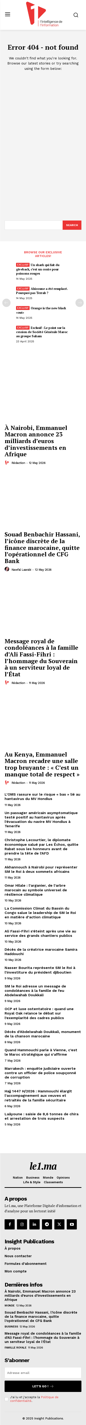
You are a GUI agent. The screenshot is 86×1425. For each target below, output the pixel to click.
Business (11, 1326)
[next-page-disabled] (79, 303)
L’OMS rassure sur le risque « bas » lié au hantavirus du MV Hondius (42, 796)
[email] (43, 1372)
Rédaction (18, 463)
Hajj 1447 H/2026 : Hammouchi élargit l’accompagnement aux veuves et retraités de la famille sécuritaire (38, 1095)
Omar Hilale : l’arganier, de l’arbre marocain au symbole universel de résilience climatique (36, 889)
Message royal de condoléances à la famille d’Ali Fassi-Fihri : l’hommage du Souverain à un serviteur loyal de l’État (41, 657)
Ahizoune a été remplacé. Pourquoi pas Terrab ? (42, 290)
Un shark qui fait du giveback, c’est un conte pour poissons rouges (37, 269)
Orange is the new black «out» (41, 310)
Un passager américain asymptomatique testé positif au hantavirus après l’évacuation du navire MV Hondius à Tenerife (41, 819)
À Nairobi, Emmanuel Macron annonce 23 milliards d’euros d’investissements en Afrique (36, 441)
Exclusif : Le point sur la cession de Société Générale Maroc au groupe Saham (42, 331)
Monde (10, 1305)
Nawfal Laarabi (21, 569)
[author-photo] (8, 462)
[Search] (72, 225)
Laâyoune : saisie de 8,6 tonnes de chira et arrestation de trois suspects (41, 1116)
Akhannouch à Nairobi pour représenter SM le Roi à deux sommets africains (41, 869)
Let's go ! (43, 1386)
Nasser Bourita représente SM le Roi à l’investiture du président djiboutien (40, 969)
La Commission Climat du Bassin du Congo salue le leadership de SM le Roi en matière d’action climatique (40, 912)
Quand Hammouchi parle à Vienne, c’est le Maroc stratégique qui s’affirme (41, 1052)
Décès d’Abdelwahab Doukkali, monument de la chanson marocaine (43, 1034)
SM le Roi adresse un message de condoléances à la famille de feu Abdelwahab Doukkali (35, 990)
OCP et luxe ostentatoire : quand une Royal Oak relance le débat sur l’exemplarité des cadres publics (39, 1013)
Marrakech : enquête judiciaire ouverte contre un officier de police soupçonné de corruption (40, 1072)
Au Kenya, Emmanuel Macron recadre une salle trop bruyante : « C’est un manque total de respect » (42, 764)
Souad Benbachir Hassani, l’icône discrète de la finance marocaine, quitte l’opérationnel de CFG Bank (42, 547)
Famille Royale (15, 1347)
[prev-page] (6, 303)
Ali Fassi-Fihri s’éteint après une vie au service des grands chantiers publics (40, 933)
